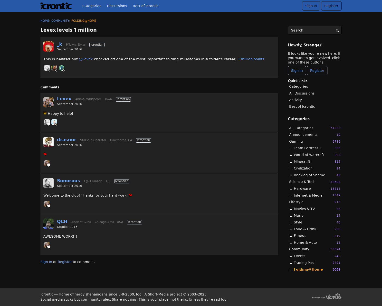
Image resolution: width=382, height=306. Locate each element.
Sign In (311, 6)
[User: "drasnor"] (48, 142)
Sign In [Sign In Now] (297, 71)
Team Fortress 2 (317, 148)
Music (317, 215)
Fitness (317, 235)
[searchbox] (315, 30)
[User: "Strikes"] (47, 68)
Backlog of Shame (317, 175)
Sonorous (68, 180)
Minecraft (317, 161)
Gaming (314, 141)
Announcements (314, 134)
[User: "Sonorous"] (47, 122)
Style (317, 222)
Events (317, 256)
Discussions (117, 6)
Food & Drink (317, 229)
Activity (295, 100)
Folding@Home (317, 269)
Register (331, 6)
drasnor (66, 139)
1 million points (251, 59)
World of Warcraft (317, 155)
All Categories (314, 128)
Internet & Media (317, 195)
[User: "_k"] (48, 46)
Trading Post (317, 262)
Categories (91, 6)
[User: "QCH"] (48, 224)
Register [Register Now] (317, 71)
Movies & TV (317, 209)
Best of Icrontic (146, 6)
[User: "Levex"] (48, 102)
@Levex (86, 59)
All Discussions (302, 93)
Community (314, 249)
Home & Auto (317, 242)
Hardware (317, 188)
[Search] (337, 30)
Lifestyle (314, 202)
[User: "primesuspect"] (54, 68)
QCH (62, 221)
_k (59, 44)
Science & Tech (314, 181)
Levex (64, 98)
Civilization (317, 168)
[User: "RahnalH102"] (62, 68)
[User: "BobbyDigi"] (54, 122)
